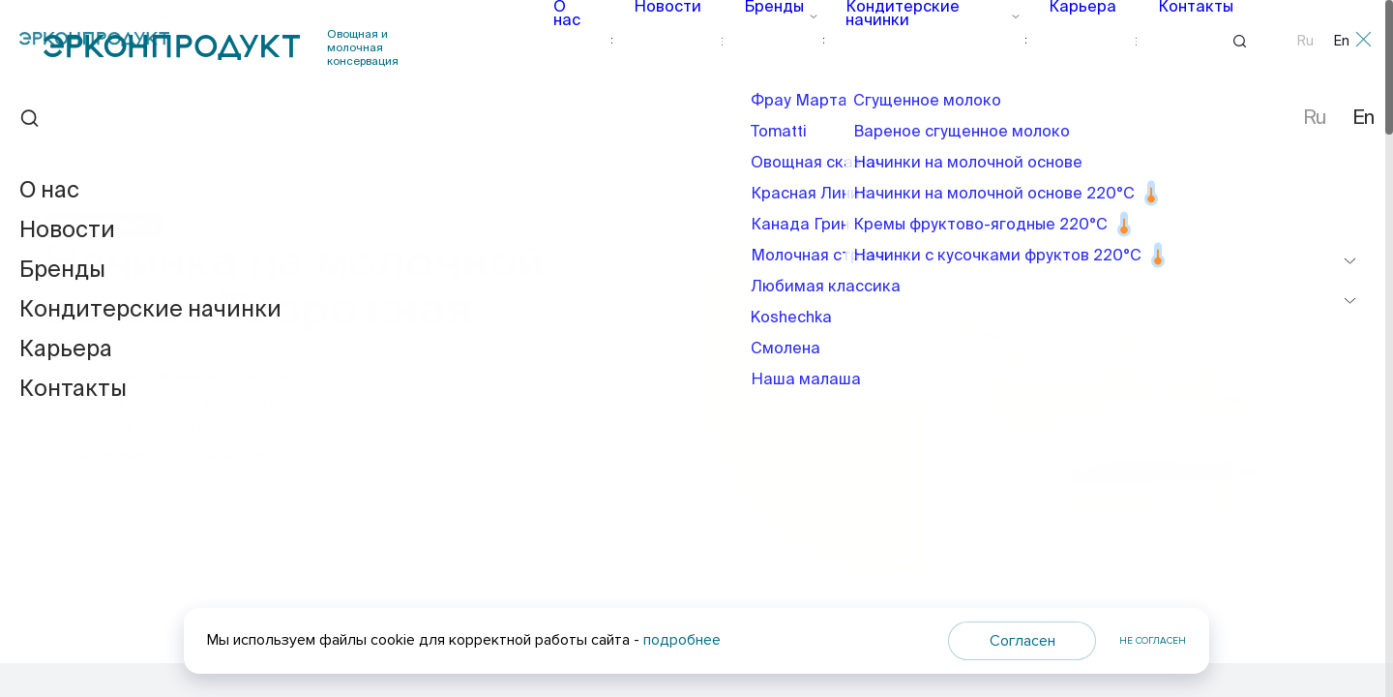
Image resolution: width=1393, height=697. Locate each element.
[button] (1277, 461)
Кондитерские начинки (918, 40)
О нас (587, 40)
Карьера (1064, 40)
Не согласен (1152, 641)
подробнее (682, 640)
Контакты (1166, 40)
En (1341, 41)
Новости (676, 40)
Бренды (775, 40)
